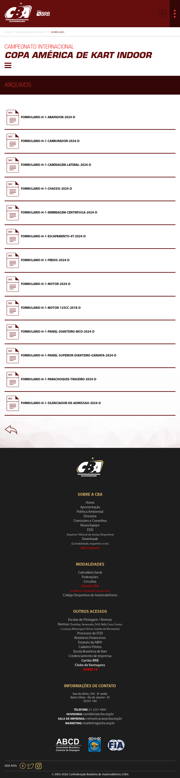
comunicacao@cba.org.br (104, 719)
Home (8, 32)
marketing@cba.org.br (99, 723)
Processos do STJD (90, 633)
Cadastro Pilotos (90, 647)
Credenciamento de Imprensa (90, 656)
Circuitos (90, 582)
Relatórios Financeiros (90, 638)
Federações (90, 577)
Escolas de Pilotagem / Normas (90, 620)
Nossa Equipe (90, 525)
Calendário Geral (90, 572)
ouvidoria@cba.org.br (98, 714)
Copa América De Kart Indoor (30, 32)
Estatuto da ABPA (90, 642)
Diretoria (90, 516)
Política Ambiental (90, 512)
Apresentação (90, 507)
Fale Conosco (90, 548)
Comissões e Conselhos (90, 521)
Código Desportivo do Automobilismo (90, 595)
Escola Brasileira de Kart (90, 651)
